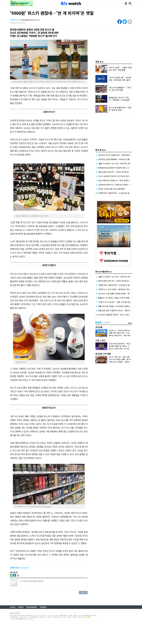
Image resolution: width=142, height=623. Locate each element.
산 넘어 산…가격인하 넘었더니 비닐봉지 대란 (125, 330)
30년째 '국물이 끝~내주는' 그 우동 (121, 346)
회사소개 (12, 607)
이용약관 (20, 607)
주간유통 (99, 327)
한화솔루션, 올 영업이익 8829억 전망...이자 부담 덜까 (118, 167)
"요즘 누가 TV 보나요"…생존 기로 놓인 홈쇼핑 (115, 302)
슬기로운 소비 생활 (103, 353)
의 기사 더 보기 (19, 567)
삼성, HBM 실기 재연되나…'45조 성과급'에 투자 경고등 (119, 180)
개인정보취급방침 (31, 607)
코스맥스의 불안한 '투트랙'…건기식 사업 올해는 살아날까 (119, 314)
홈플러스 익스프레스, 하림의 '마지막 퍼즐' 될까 (115, 297)
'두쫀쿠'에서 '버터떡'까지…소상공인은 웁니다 (115, 193)
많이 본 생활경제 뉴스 (103, 271)
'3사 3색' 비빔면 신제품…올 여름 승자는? (123, 359)
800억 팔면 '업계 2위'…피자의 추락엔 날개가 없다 (117, 172)
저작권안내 (43, 607)
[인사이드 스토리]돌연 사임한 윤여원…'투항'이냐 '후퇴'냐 (119, 293)
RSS (89, 617)
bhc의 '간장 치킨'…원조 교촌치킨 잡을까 (123, 357)
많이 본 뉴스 (100, 149)
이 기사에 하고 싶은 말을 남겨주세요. (52, 584)
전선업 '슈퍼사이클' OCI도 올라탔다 (111, 189)
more (130, 323)
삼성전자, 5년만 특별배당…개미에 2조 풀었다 (115, 159)
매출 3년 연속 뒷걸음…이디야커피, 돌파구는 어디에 (117, 306)
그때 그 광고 (100, 340)
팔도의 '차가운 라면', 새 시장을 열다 (121, 348)
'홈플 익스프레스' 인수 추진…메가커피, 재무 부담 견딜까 (119, 163)
